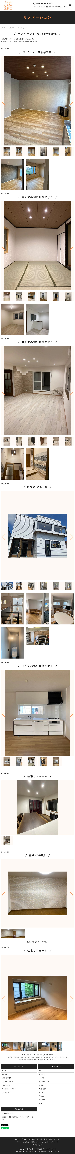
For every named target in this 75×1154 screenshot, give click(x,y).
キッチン (42, 1078)
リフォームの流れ (7, 1081)
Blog (40, 1070)
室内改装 (42, 1092)
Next (73, 101)
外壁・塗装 (42, 1089)
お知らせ (42, 1074)
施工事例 (11, 28)
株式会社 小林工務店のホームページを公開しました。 (17, 1118)
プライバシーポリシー (9, 1089)
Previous (2, 101)
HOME (3, 28)
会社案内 (4, 1074)
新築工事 (42, 1096)
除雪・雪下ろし (7, 1078)
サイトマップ (6, 1092)
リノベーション (44, 1081)
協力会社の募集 (42, 1139)
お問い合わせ (6, 1085)
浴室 (40, 1103)
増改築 (41, 1085)
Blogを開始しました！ (9, 1113)
